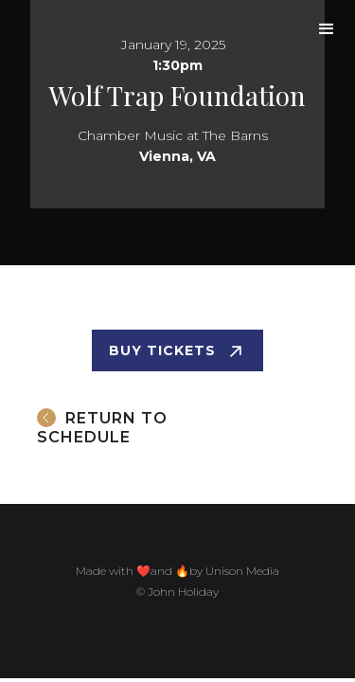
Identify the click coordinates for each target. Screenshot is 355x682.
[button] (326, 29)
